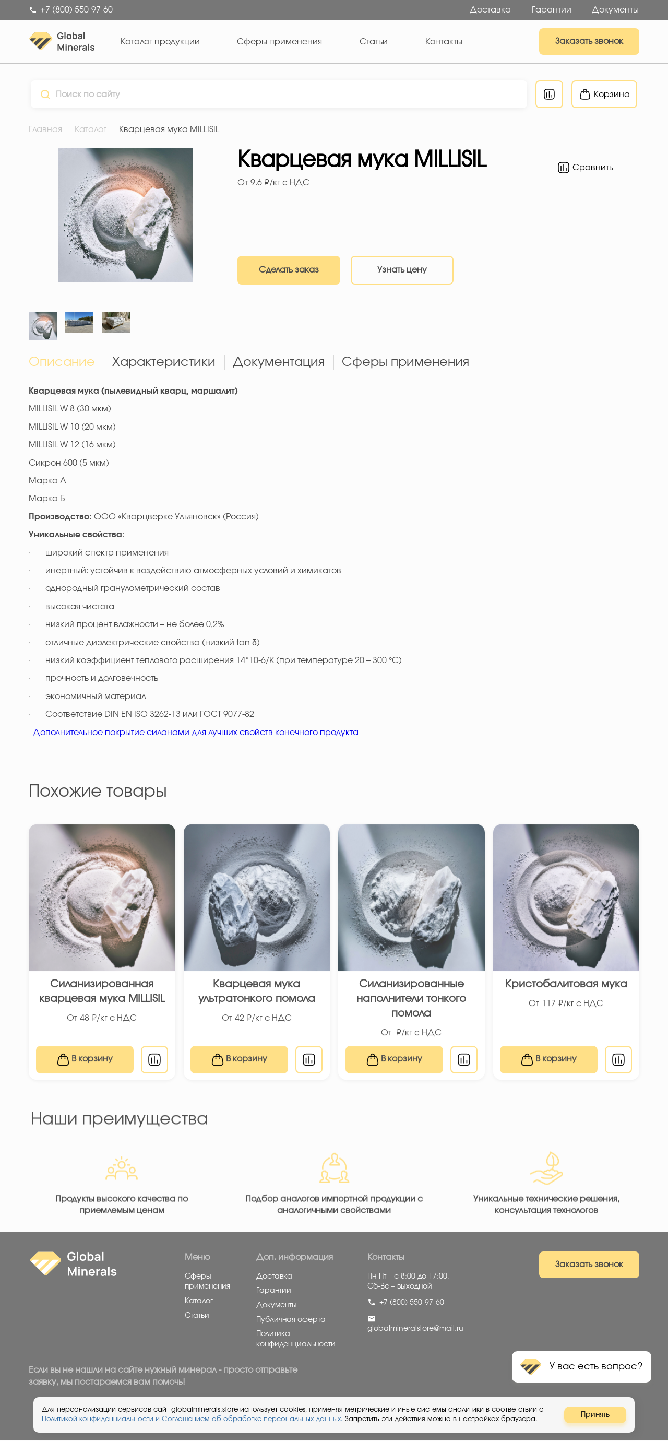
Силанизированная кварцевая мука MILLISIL (102, 997)
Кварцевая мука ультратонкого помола (256, 997)
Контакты (443, 42)
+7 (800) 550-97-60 (405, 1302)
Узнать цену (402, 270)
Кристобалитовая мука (566, 990)
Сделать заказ (289, 270)
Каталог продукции (160, 42)
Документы (615, 10)
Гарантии (551, 10)
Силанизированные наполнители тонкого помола (411, 1005)
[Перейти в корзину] (606, 94)
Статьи (374, 42)
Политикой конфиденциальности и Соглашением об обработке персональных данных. (192, 1419)
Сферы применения (279, 42)
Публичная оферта (291, 1320)
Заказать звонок (589, 41)
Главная (45, 129)
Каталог (90, 129)
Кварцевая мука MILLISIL (169, 129)
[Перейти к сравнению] (551, 94)
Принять (595, 1415)
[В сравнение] (154, 1065)
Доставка (490, 10)
